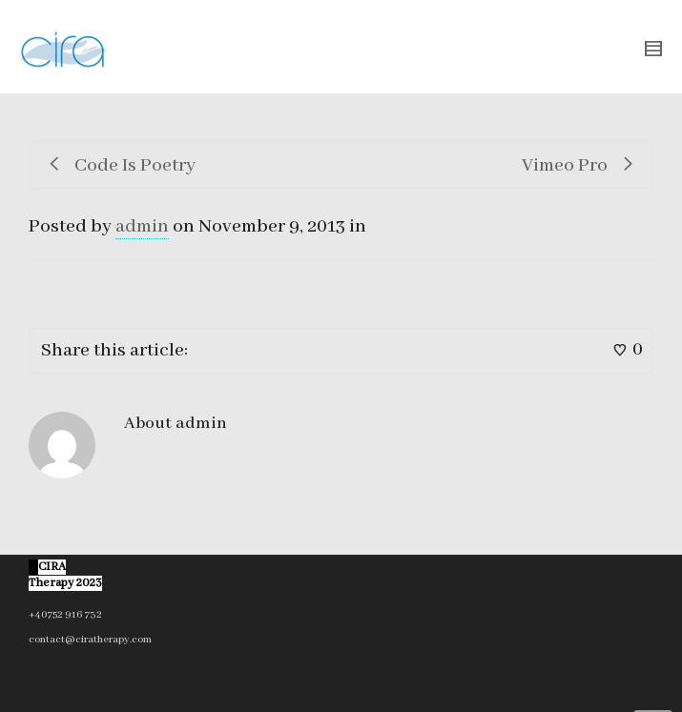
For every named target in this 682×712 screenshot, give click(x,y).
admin (142, 226)
